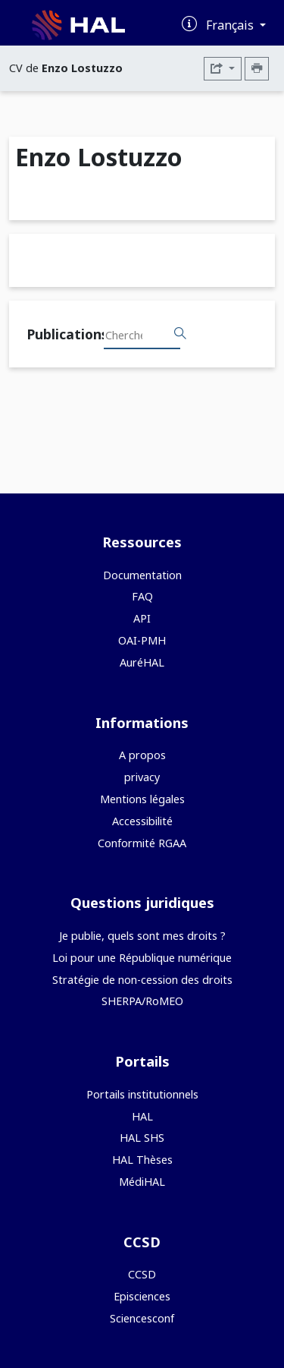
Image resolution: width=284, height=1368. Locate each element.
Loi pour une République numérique (142, 957)
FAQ (142, 596)
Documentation (142, 575)
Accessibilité (142, 821)
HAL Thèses (142, 1159)
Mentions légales (142, 799)
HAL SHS (142, 1137)
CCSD (142, 1274)
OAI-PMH (142, 640)
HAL (142, 1116)
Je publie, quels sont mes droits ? (142, 935)
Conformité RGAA (142, 843)
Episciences (142, 1296)
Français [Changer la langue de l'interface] (231, 25)
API (142, 618)
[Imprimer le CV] (257, 68)
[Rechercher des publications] (180, 334)
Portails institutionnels (142, 1094)
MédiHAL (142, 1181)
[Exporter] (223, 68)
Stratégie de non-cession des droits (142, 979)
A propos (142, 755)
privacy (142, 777)
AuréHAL (142, 662)
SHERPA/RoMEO (142, 1001)
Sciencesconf (142, 1318)
